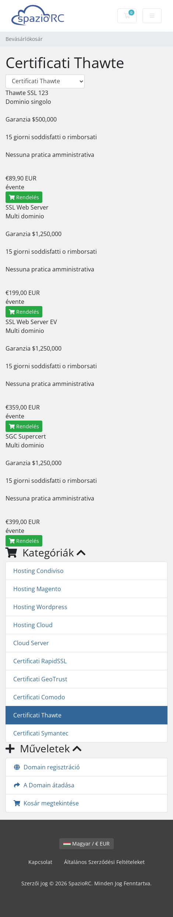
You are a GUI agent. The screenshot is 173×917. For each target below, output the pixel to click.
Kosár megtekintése (46, 803)
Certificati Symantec (40, 733)
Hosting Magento (37, 589)
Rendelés (24, 197)
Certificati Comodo (39, 697)
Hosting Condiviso (38, 571)
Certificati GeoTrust (40, 679)
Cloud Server (31, 643)
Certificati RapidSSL (40, 661)
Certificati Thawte (37, 715)
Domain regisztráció (46, 767)
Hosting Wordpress (40, 607)
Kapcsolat (40, 861)
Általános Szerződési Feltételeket (104, 861)
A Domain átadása (43, 785)
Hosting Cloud (33, 625)
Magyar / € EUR (86, 843)
